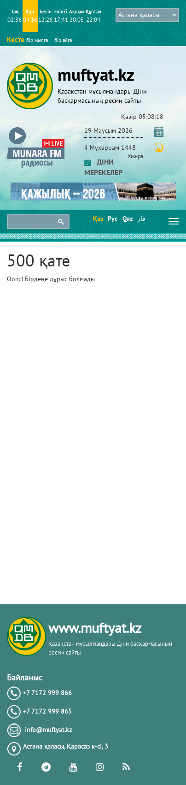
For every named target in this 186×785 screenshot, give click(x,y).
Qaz (126, 218)
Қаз (97, 218)
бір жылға (37, 40)
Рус (112, 218)
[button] (35, 129)
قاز (141, 218)
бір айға (63, 40)
